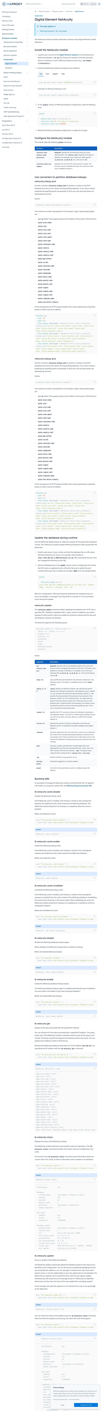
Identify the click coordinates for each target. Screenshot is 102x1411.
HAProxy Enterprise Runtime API (79, 786)
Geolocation (69, 11)
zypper (55, 74)
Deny (62, 1405)
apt (40, 74)
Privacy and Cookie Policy (60, 1399)
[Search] (88, 4)
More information (74, 1399)
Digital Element (79, 11)
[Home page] (12, 4)
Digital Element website (69, 55)
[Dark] (99, 4)
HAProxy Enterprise (44, 11)
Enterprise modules (57, 11)
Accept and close (86, 1405)
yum (47, 74)
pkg (63, 74)
